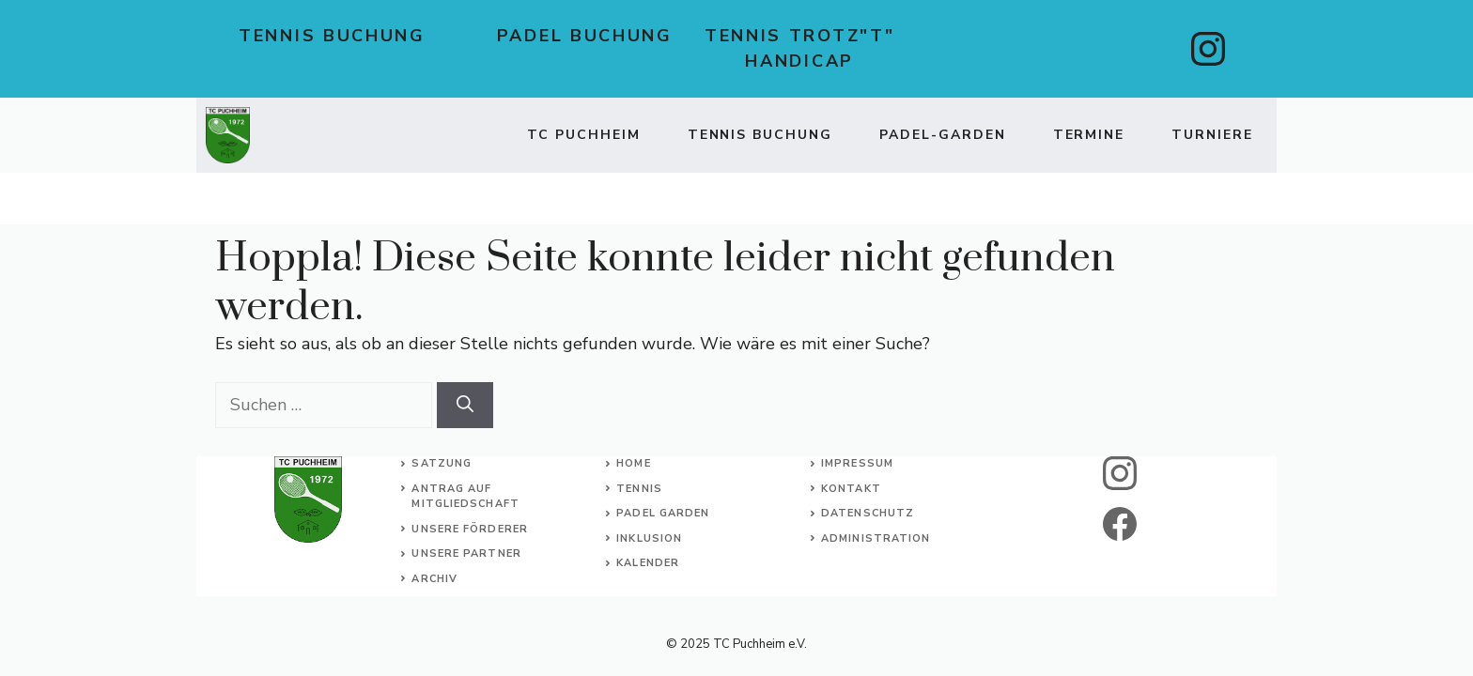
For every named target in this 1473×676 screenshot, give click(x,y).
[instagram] (1208, 49)
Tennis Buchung (332, 35)
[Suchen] (465, 405)
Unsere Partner (465, 553)
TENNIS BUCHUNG (760, 135)
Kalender (647, 563)
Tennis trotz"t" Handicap (800, 48)
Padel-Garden (942, 135)
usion (663, 538)
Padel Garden (662, 513)
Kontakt (851, 489)
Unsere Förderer (469, 529)
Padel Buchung (585, 35)
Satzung (441, 463)
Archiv (434, 579)
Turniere (1212, 135)
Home (633, 463)
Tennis (639, 489)
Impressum (857, 463)
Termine (1089, 135)
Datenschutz (867, 513)
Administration (875, 538)
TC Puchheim (584, 135)
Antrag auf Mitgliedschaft (465, 497)
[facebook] (1120, 524)
